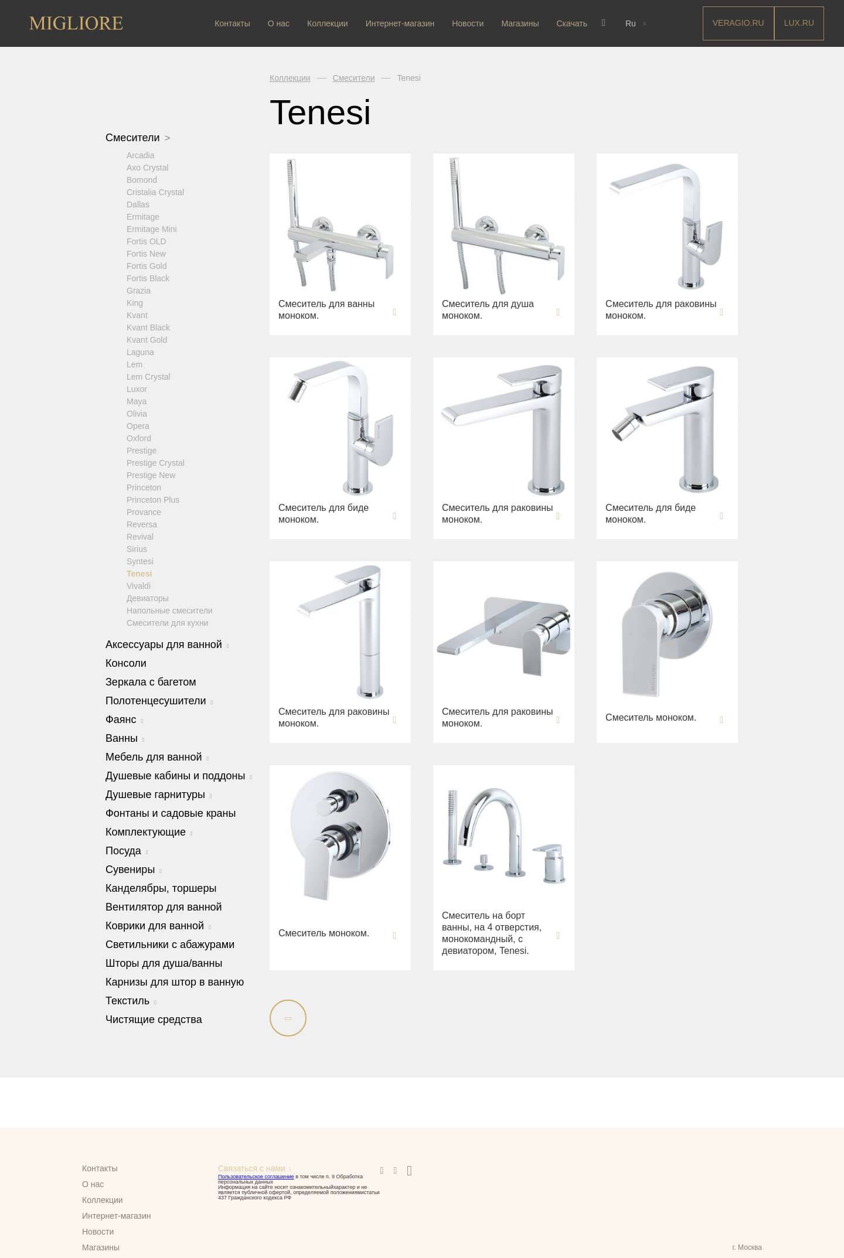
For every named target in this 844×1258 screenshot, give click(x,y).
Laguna (140, 351)
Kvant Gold (147, 339)
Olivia (137, 413)
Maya (137, 401)
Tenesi (139, 573)
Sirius (137, 548)
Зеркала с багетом (151, 681)
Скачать (573, 23)
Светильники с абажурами (170, 944)
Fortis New (146, 253)
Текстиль (131, 1000)
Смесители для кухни (167, 622)
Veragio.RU (738, 23)
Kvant (137, 315)
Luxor (137, 388)
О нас (280, 23)
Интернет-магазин (401, 23)
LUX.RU (799, 23)
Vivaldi (139, 585)
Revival (140, 536)
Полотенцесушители (159, 700)
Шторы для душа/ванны (164, 962)
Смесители (138, 137)
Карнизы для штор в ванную (175, 981)
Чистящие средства (154, 1019)
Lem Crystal (149, 376)
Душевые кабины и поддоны (179, 775)
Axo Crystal (148, 167)
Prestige (141, 450)
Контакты (233, 23)
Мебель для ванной (157, 756)
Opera (138, 425)
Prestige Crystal (156, 462)
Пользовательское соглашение (256, 1176)
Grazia (139, 290)
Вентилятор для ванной (164, 906)
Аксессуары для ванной (167, 644)
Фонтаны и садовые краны (171, 812)
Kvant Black (148, 327)
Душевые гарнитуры (159, 794)
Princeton (144, 487)
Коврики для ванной (158, 925)
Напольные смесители (170, 610)
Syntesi (140, 561)
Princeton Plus (153, 499)
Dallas (138, 204)
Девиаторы (148, 598)
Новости (469, 23)
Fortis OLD (146, 241)
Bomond (142, 179)
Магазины (521, 23)
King (135, 302)
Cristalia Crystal (155, 191)
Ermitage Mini (152, 228)
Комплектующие (149, 831)
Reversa (142, 524)
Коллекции (328, 23)
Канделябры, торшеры (161, 887)
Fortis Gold (146, 265)
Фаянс (124, 719)
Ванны (125, 737)
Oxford (139, 438)
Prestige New (151, 475)
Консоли (126, 662)
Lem (134, 364)
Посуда (127, 850)
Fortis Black (148, 278)
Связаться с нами (251, 1168)
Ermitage (143, 216)
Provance (144, 511)
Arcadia (140, 155)
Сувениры (134, 869)
